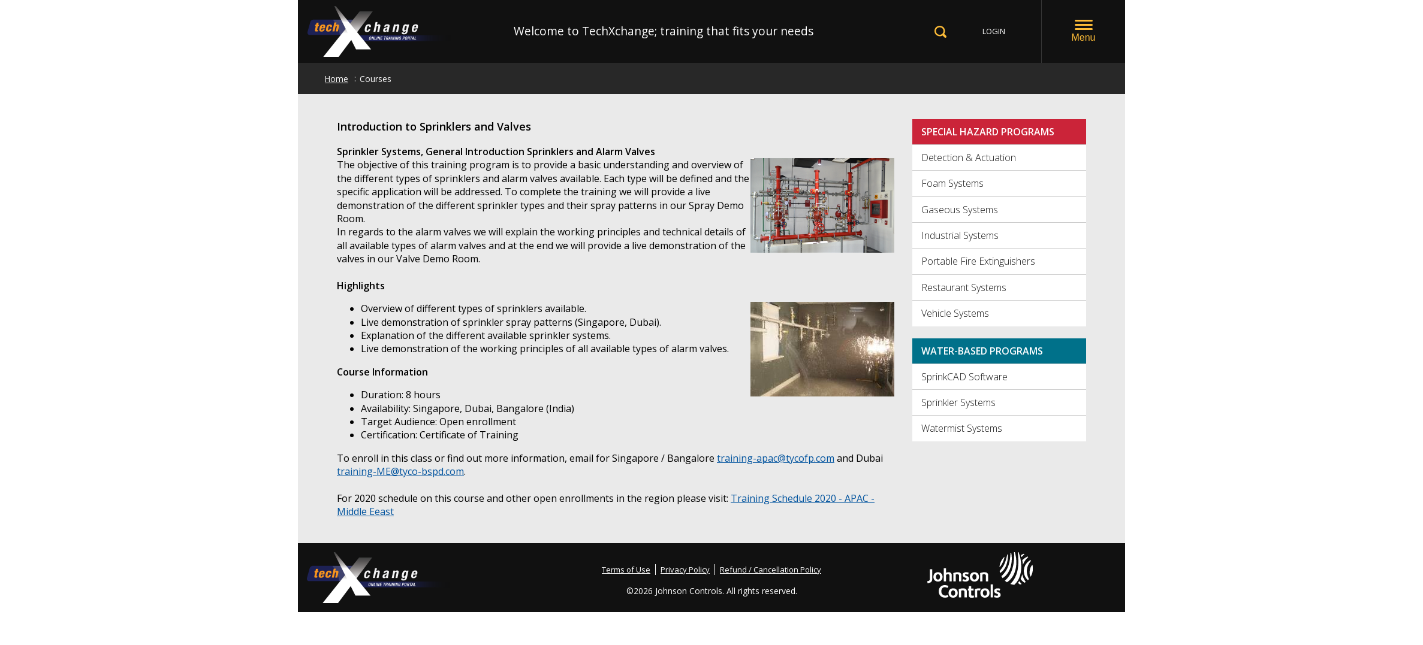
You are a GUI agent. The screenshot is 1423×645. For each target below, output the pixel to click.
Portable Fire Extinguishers (978, 261)
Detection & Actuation (968, 157)
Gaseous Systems (959, 209)
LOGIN (993, 31)
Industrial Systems (960, 235)
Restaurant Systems (963, 287)
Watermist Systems (961, 428)
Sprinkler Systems (958, 402)
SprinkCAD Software (964, 376)
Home (336, 78)
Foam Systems (952, 183)
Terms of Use (626, 569)
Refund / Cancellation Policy (770, 569)
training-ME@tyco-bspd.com (400, 471)
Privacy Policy (685, 569)
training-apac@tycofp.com (775, 458)
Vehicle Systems (955, 313)
